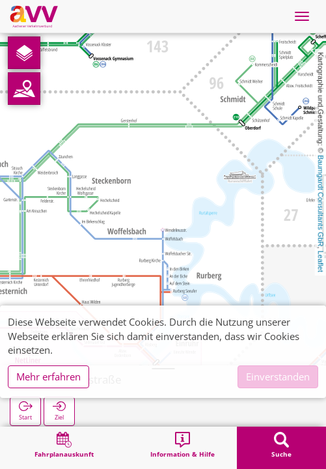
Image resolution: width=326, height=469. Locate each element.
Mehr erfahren (48, 376)
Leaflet (321, 261)
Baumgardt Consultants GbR (321, 201)
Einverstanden (278, 376)
